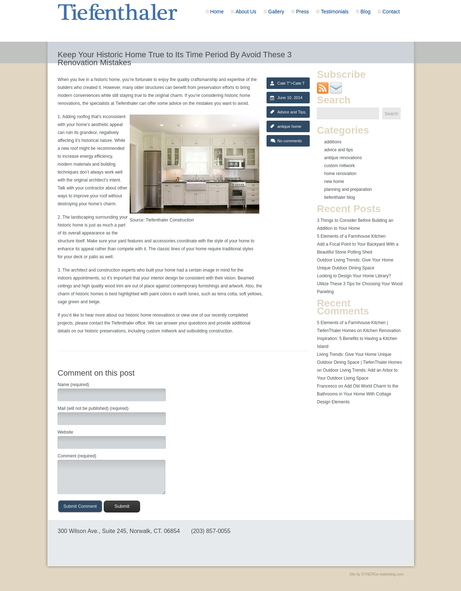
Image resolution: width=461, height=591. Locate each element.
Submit (122, 506)
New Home (334, 181)
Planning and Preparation (348, 189)
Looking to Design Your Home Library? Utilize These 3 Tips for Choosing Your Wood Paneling (360, 283)
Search (391, 113)
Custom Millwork (339, 165)
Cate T (283, 83)
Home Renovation (340, 173)
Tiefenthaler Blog (339, 197)
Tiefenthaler (127, 103)
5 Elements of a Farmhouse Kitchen (351, 236)
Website (65, 432)
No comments (289, 141)
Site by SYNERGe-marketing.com (376, 574)
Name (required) (73, 384)
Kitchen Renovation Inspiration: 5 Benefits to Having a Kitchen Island (358, 338)
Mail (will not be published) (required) (93, 408)
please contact (89, 323)
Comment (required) (77, 455)
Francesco (327, 386)
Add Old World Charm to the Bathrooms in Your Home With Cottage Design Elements (357, 394)
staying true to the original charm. (151, 95)
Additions (332, 141)
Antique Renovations (343, 157)
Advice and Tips (291, 112)
